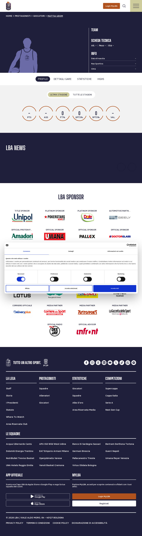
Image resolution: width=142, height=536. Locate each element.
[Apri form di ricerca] (124, 6)
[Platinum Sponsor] (54, 217)
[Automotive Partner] (120, 217)
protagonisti (23, 16)
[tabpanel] (71, 109)
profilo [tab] (43, 78)
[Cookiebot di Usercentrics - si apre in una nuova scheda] (123, 245)
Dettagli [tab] (71, 251)
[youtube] (110, 362)
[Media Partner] (54, 312)
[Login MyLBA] (111, 6)
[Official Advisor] (87, 331)
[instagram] (92, 362)
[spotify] (133, 362)
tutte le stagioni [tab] (82, 94)
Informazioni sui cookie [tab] (115, 251)
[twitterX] (116, 362)
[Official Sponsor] (54, 236)
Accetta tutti (115, 288)
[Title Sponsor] (22, 217)
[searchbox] (71, 3)
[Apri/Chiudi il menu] (136, 6)
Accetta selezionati (71, 288)
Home (9, 16)
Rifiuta (27, 288)
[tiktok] (121, 362)
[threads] (98, 362)
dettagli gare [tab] (62, 78)
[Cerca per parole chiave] (71, 3)
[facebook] (86, 362)
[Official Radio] (54, 331)
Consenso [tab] (26, 251)
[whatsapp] (127, 362)
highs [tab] (100, 78)
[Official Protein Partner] (22, 236)
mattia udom (55, 16)
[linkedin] (104, 362)
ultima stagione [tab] (58, 94)
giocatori (39, 16)
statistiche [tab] (84, 78)
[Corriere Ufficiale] (22, 312)
